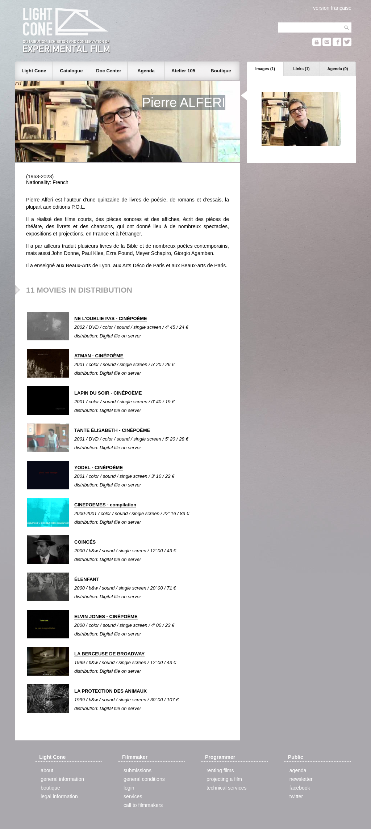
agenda (298, 770)
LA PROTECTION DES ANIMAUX (110, 691)
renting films (220, 770)
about (47, 770)
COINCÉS (85, 542)
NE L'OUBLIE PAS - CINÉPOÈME (110, 318)
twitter (296, 796)
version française (332, 8)
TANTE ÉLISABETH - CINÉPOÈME (112, 430)
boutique (50, 788)
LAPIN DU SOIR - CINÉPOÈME (108, 393)
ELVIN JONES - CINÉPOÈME (106, 616)
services (133, 796)
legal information (59, 796)
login (129, 788)
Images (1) (265, 69)
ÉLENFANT (86, 579)
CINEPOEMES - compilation (105, 504)
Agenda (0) (338, 69)
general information (62, 779)
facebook (299, 788)
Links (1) (301, 69)
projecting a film (224, 779)
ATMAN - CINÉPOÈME (99, 355)
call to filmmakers (143, 805)
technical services (227, 788)
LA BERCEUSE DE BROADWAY (109, 653)
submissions (137, 770)
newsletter (301, 779)
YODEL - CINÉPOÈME (98, 467)
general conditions (144, 779)
